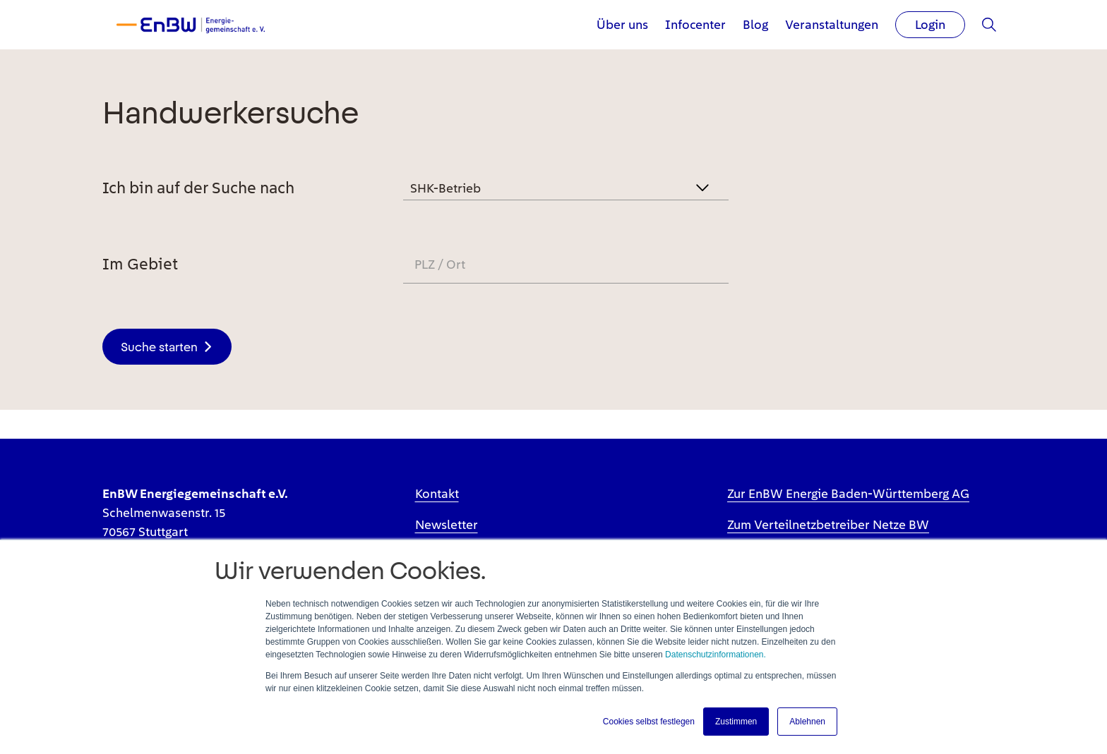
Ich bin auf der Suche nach (198, 187)
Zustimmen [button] (736, 721)
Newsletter (446, 524)
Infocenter (695, 24)
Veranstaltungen (831, 24)
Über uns (622, 24)
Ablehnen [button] (807, 721)
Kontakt (437, 493)
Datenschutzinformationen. (715, 654)
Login (930, 24)
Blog (755, 24)
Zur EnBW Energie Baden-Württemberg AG (848, 493)
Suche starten (159, 346)
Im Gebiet (140, 264)
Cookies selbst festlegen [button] (649, 721)
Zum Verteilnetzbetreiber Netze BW (828, 524)
